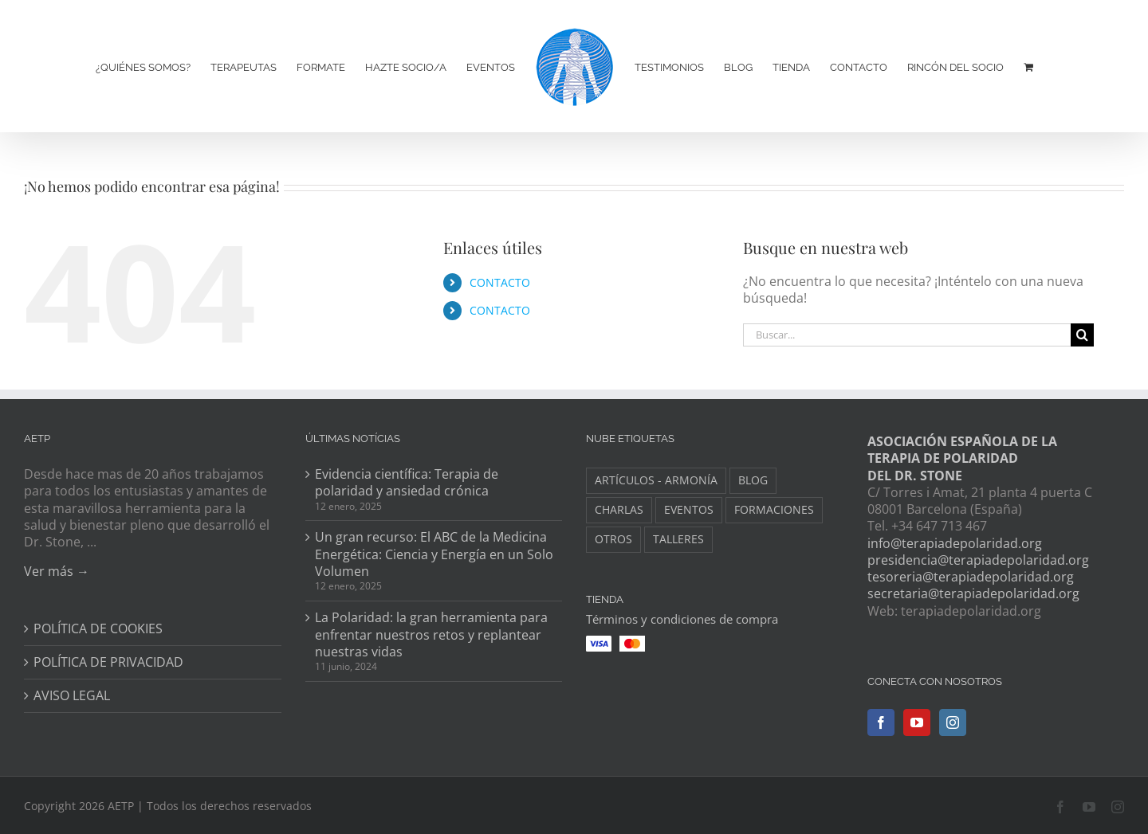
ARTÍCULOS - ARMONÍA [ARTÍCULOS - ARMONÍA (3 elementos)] (656, 479)
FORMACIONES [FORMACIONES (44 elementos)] (774, 509)
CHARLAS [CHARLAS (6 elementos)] (619, 509)
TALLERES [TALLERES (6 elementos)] (678, 538)
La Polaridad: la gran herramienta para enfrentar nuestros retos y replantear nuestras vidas (431, 634)
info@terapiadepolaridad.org (954, 543)
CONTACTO (500, 282)
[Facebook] (880, 722)
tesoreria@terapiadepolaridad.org (970, 576)
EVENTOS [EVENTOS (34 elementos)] (689, 509)
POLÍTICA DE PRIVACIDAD (108, 662)
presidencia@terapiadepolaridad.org (978, 560)
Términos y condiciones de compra (682, 619)
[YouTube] (916, 722)
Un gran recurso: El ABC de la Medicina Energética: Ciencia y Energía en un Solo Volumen (434, 554)
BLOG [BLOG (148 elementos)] (753, 479)
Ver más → (56, 571)
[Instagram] (952, 722)
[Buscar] (1082, 335)
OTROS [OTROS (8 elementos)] (613, 538)
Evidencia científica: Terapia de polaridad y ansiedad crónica (406, 482)
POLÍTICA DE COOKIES (98, 629)
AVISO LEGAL (71, 695)
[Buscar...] (907, 335)
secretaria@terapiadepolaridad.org (973, 593)
